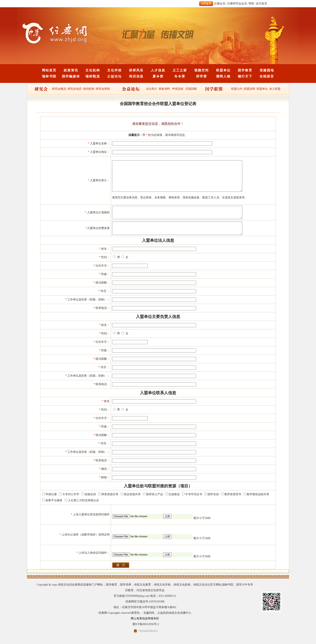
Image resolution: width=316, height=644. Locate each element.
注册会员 (219, 3)
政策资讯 (71, 70)
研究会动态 (75, 88)
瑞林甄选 (92, 76)
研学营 (201, 76)
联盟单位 (223, 70)
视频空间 (201, 70)
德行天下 (245, 76)
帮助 (251, 3)
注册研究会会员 (237, 3)
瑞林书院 (49, 76)
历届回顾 (191, 88)
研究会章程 (102, 88)
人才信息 (158, 70)
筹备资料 (164, 88)
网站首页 (49, 70)
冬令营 (179, 76)
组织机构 (88, 88)
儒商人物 (223, 76)
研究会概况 (59, 88)
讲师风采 (136, 70)
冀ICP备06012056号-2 (145, 635)
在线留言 (267, 76)
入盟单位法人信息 (158, 251)
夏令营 (158, 76)
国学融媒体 (71, 76)
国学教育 (245, 70)
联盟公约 (236, 88)
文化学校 (114, 70)
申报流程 (177, 88)
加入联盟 (275, 88)
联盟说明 (249, 88)
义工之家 (180, 70)
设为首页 (261, 3)
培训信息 (136, 76)
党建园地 (267, 70)
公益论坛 (114, 76)
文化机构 (92, 70)
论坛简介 (151, 88)
